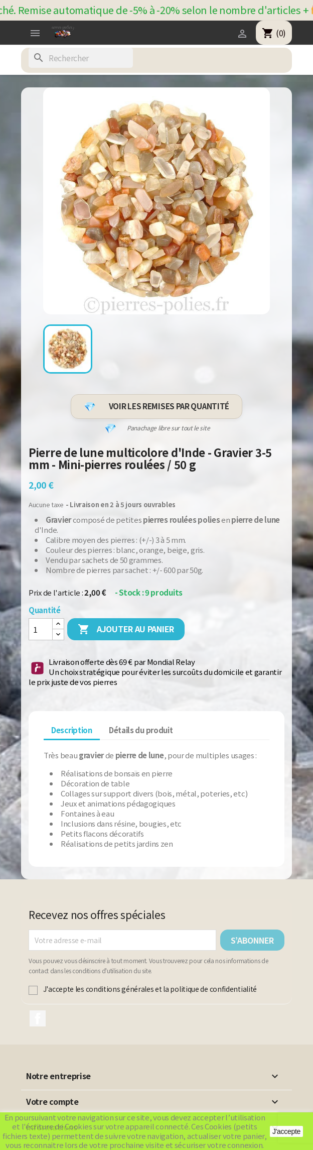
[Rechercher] (81, 58)
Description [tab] (71, 730)
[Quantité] (41, 629)
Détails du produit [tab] (141, 730)
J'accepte (286, 1131)
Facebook (38, 1018)
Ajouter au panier (126, 629)
